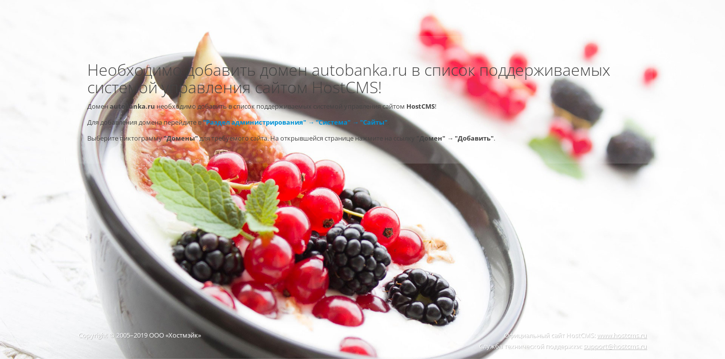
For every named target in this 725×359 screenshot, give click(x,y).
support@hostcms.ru (615, 346)
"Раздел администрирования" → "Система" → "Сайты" (295, 122)
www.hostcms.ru (622, 335)
